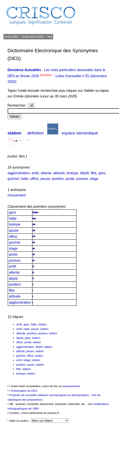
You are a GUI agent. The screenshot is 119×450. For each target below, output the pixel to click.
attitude (59, 173)
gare (102, 173)
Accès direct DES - (33, 36)
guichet (13, 179)
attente (46, 173)
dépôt (84, 173)
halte (24, 179)
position (58, 179)
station (14, 133)
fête (94, 173)
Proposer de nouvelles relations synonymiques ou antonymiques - (50, 395)
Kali (50, 36)
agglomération (19, 173)
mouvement (17, 195)
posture (82, 179)
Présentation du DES (24, 390)
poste (70, 179)
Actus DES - (12, 36)
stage (94, 179)
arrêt (35, 173)
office (34, 179)
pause (45, 179)
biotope (72, 173)
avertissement (71, 386)
